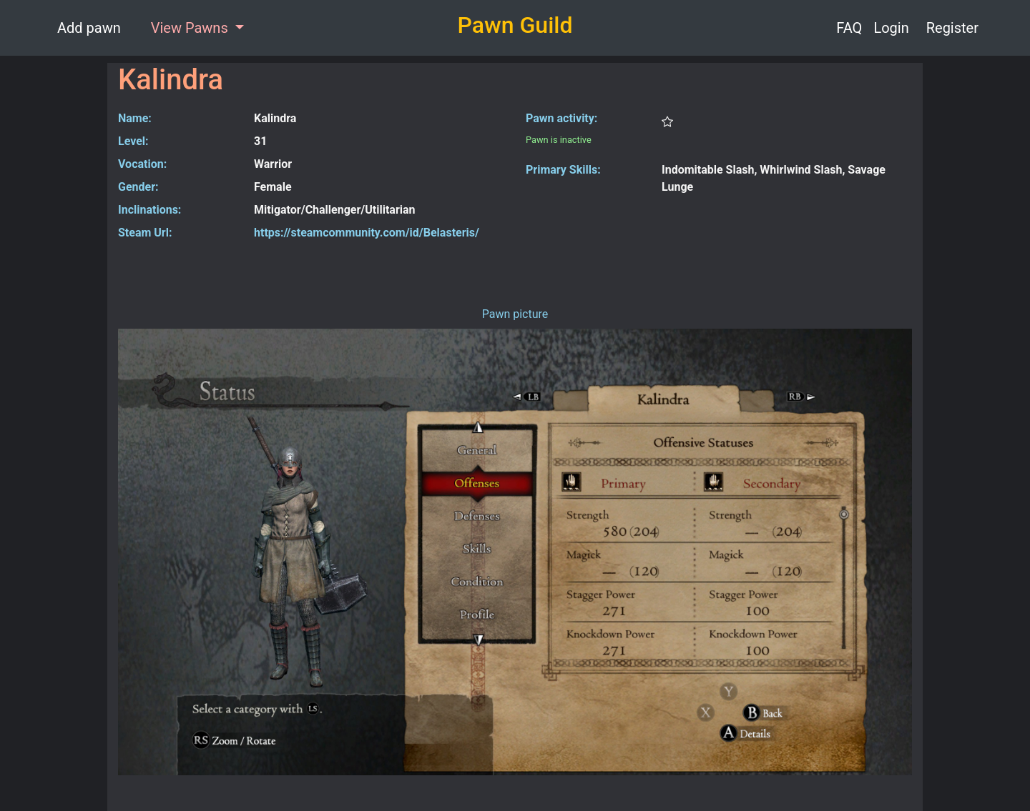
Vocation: (142, 164)
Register (952, 27)
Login (890, 27)
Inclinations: (149, 210)
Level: (133, 141)
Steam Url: (145, 232)
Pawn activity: (561, 118)
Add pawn (89, 27)
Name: (135, 118)
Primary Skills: (563, 169)
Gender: (138, 187)
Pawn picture (515, 314)
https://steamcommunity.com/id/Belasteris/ (366, 232)
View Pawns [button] (191, 27)
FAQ (849, 27)
